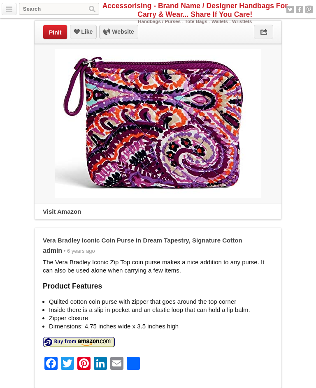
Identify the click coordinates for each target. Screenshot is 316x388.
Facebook (299, 9)
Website (118, 32)
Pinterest (309, 9)
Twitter (290, 9)
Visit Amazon (62, 211)
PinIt (55, 32)
